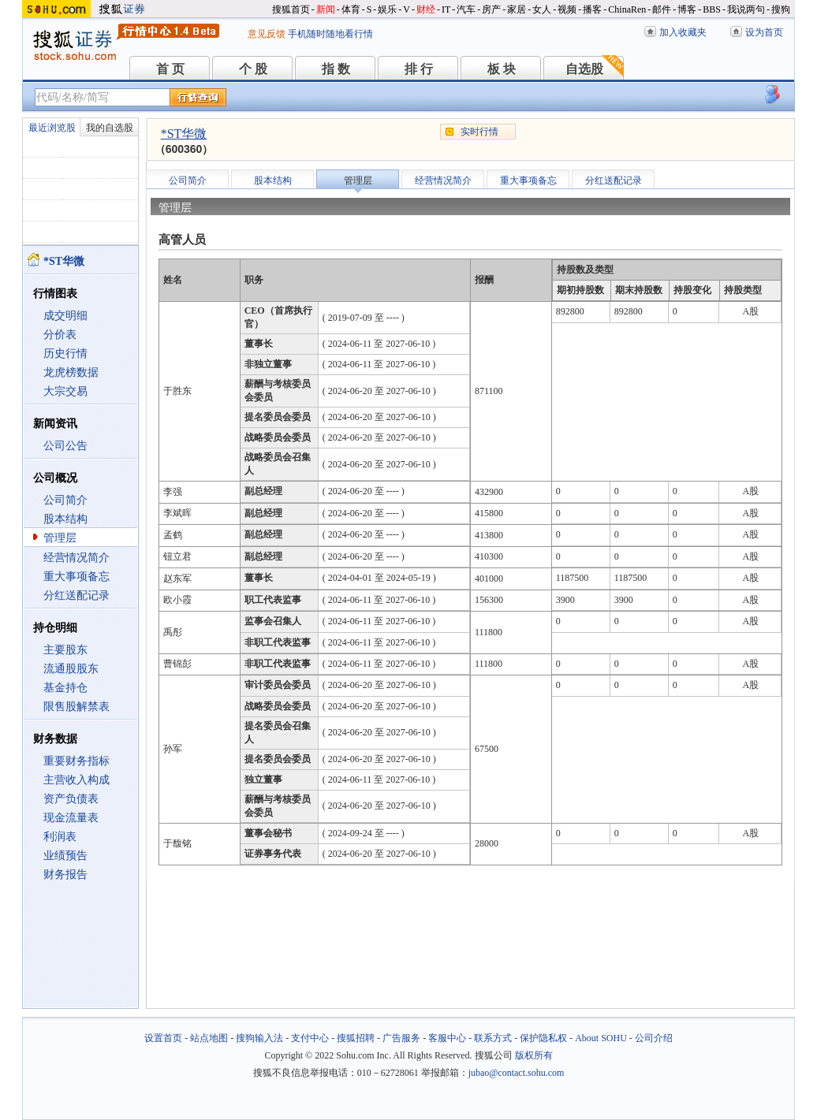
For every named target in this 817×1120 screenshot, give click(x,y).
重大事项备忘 (76, 576)
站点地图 (209, 1038)
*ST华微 (184, 133)
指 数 (336, 69)
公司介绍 (654, 1038)
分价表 (59, 334)
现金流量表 (71, 818)
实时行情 (479, 131)
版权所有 (534, 1055)
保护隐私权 (543, 1038)
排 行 (419, 69)
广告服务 (401, 1038)
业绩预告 (65, 855)
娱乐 (387, 9)
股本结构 (65, 519)
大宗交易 (65, 391)
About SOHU (601, 1038)
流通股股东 (71, 669)
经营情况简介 (76, 558)
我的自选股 (109, 127)
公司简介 (65, 500)
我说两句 (746, 9)
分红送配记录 (76, 595)
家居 (516, 9)
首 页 (170, 69)
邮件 (661, 9)
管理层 (59, 538)
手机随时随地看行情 (330, 33)
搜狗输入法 (259, 1038)
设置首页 (163, 1038)
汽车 (466, 9)
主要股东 (65, 650)
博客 (686, 9)
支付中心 (310, 1038)
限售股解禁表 (76, 707)
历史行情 (65, 353)
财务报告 (65, 874)
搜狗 (780, 9)
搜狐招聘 (356, 1038)
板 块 (501, 69)
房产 (491, 9)
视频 (567, 9)
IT (446, 9)
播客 (592, 9)
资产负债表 (71, 799)
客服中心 (447, 1038)
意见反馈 (266, 33)
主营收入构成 (76, 780)
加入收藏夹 (683, 32)
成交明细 (65, 316)
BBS (712, 9)
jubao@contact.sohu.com (516, 1072)
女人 (541, 9)
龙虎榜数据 (71, 372)
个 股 (253, 69)
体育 (350, 9)
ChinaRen (627, 9)
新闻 (325, 9)
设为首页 (764, 32)
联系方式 (493, 1038)
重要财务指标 (76, 761)
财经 (425, 9)
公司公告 (65, 446)
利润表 (59, 837)
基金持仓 (65, 688)
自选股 (584, 69)
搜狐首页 (291, 9)
